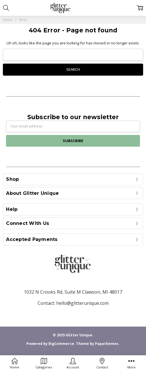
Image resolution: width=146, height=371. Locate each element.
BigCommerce (61, 343)
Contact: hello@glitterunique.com (73, 303)
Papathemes (106, 343)
